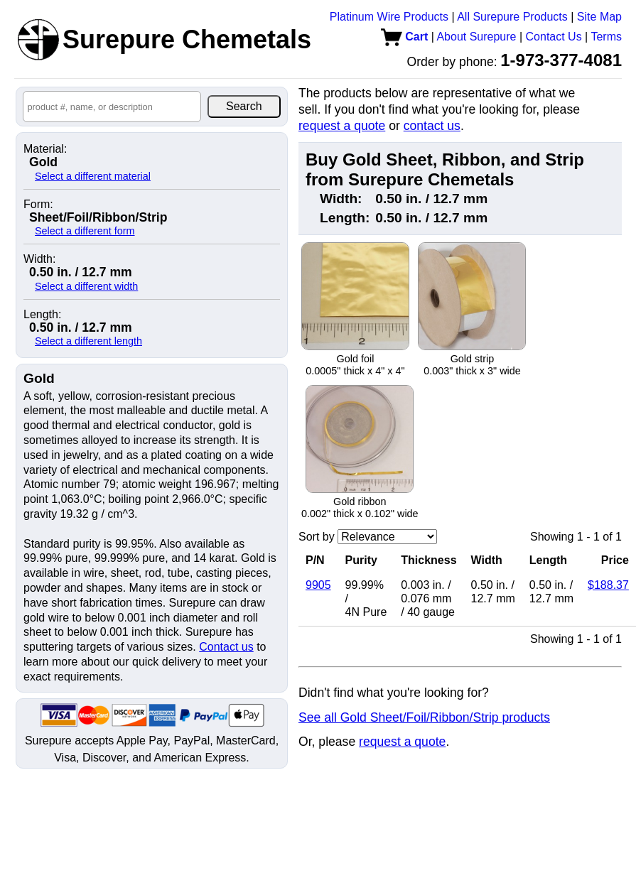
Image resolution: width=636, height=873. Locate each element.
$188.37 (608, 585)
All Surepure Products (512, 17)
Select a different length (88, 341)
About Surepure (476, 37)
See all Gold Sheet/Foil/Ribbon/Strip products (424, 717)
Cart (404, 37)
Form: (38, 204)
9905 (318, 585)
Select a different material (93, 176)
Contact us (226, 647)
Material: (45, 149)
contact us (432, 126)
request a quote (341, 126)
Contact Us (554, 37)
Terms (606, 37)
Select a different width (86, 286)
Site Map (599, 17)
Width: (39, 259)
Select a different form (85, 231)
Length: (42, 314)
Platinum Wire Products (389, 17)
